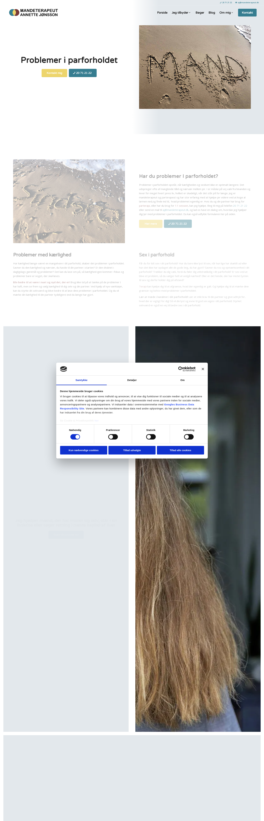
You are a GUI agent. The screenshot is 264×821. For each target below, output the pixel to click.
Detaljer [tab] (132, 380)
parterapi (144, 205)
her (97, 420)
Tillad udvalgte (132, 450)
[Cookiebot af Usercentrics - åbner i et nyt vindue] (180, 369)
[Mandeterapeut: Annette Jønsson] (33, 12)
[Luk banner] (203, 369)
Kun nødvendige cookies (84, 450)
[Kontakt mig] (54, 73)
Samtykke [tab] (82, 380)
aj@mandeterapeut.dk (247, 2)
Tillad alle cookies (180, 450)
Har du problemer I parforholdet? (178, 176)
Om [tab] (182, 380)
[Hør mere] (150, 224)
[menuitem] (226, 3)
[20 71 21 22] (83, 73)
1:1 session (181, 205)
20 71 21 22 (226, 2)
